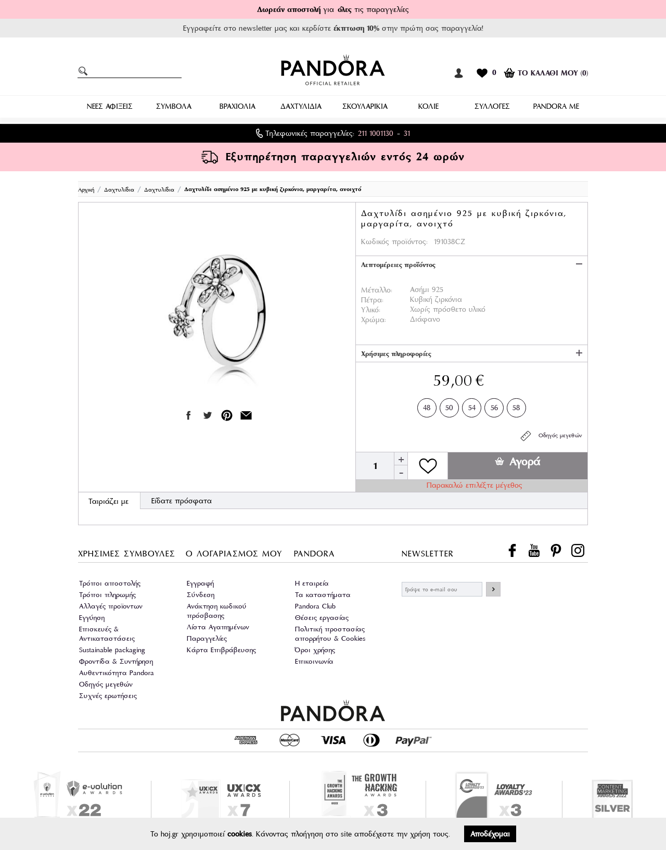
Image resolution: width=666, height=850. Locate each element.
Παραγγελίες (207, 638)
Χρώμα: (373, 319)
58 (516, 405)
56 (494, 405)
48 (427, 405)
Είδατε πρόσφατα (181, 500)
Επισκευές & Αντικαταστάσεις (107, 634)
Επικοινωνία (314, 661)
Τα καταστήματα (323, 594)
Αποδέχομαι (490, 834)
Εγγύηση (92, 617)
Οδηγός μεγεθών (550, 435)
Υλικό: (370, 309)
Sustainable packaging (112, 649)
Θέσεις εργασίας (322, 617)
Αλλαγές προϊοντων (111, 606)
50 (449, 405)
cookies (239, 834)
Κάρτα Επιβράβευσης (221, 649)
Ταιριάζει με (108, 501)
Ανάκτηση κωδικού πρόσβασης (217, 611)
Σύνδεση (200, 594)
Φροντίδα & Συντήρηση (116, 661)
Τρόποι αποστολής (109, 583)
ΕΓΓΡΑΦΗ (493, 589)
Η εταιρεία (312, 583)
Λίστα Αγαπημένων (218, 627)
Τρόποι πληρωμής (107, 594)
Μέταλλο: (376, 290)
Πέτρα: (372, 300)
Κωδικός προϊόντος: (394, 241)
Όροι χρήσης (315, 649)
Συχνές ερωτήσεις (108, 695)
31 (407, 133)
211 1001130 (375, 133)
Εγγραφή (200, 583)
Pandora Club (315, 606)
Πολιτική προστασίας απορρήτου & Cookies (330, 634)
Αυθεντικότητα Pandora (116, 672)
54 (472, 405)
